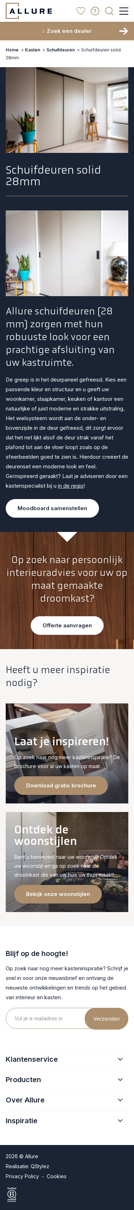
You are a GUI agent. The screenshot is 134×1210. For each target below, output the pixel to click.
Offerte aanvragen (67, 625)
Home (12, 50)
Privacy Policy (22, 1176)
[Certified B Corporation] (67, 1195)
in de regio (71, 485)
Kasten (32, 50)
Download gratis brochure (61, 785)
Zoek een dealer (67, 31)
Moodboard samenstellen (52, 508)
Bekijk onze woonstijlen (58, 894)
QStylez (40, 1166)
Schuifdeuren (60, 50)
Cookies (56, 1176)
